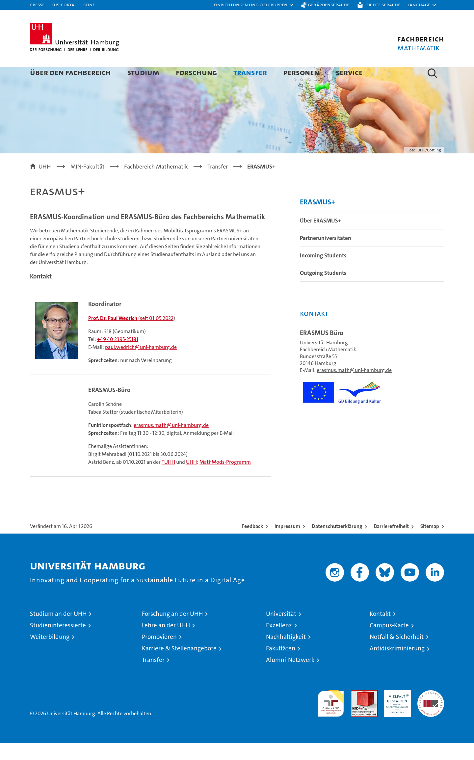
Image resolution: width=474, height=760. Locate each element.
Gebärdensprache (328, 4)
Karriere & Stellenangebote (179, 665)
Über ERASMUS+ (320, 237)
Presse (37, 4)
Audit (357, 710)
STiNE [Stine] (89, 4)
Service (349, 72)
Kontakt (380, 630)
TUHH (168, 478)
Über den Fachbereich (70, 72)
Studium (143, 72)
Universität (281, 630)
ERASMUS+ (317, 218)
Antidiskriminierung (397, 665)
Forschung (196, 72)
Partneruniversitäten (325, 254)
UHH (191, 478)
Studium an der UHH (58, 630)
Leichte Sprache (382, 4)
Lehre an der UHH (166, 642)
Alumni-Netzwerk (290, 676)
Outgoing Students (323, 289)
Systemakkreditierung (430, 710)
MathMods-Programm (225, 478)
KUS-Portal (63, 4)
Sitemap (429, 542)
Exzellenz (279, 642)
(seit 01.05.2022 (130, 334)
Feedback (252, 542)
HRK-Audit (396, 710)
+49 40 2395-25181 (117, 356)
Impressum (287, 542)
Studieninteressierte (58, 642)
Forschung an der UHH (172, 630)
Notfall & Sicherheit (397, 653)
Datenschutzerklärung (337, 542)
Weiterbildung (49, 653)
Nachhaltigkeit (286, 653)
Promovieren (159, 653)
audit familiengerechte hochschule (331, 717)
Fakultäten (280, 665)
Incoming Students (323, 272)
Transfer (250, 72)
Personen (301, 72)
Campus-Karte (389, 642)
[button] (254, 5)
